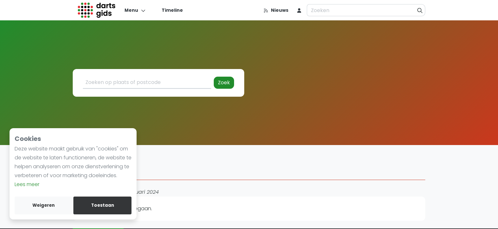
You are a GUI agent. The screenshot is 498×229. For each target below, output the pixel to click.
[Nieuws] (275, 10)
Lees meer (27, 184)
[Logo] (97, 10)
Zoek (224, 82)
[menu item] (299, 10)
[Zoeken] (420, 10)
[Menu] (135, 10)
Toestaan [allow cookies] (102, 205)
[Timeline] (168, 10)
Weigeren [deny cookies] (43, 205)
